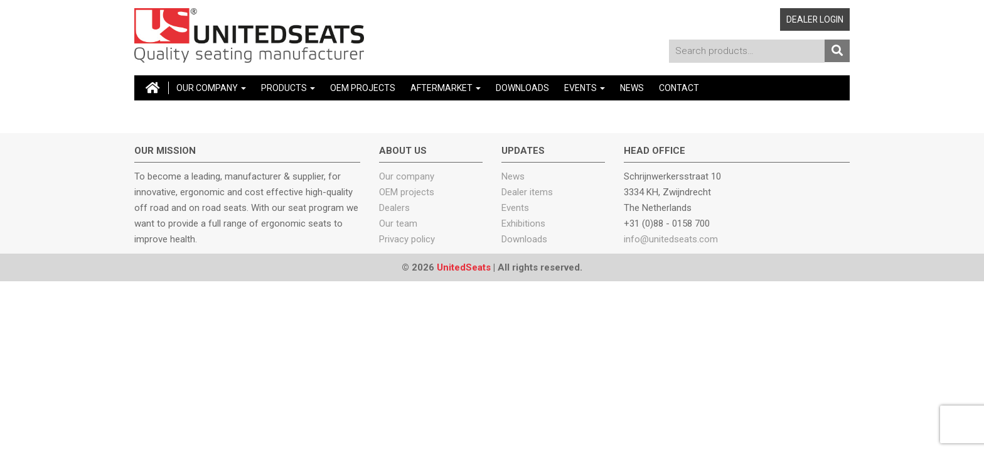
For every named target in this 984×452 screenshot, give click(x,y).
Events (584, 88)
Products (288, 88)
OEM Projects (362, 88)
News (632, 88)
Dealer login (814, 19)
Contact (679, 88)
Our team (398, 223)
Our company (211, 88)
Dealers (394, 207)
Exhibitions (523, 223)
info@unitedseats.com (671, 239)
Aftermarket (445, 88)
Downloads (522, 88)
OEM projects (406, 192)
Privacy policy (407, 239)
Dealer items (527, 192)
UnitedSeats (464, 267)
